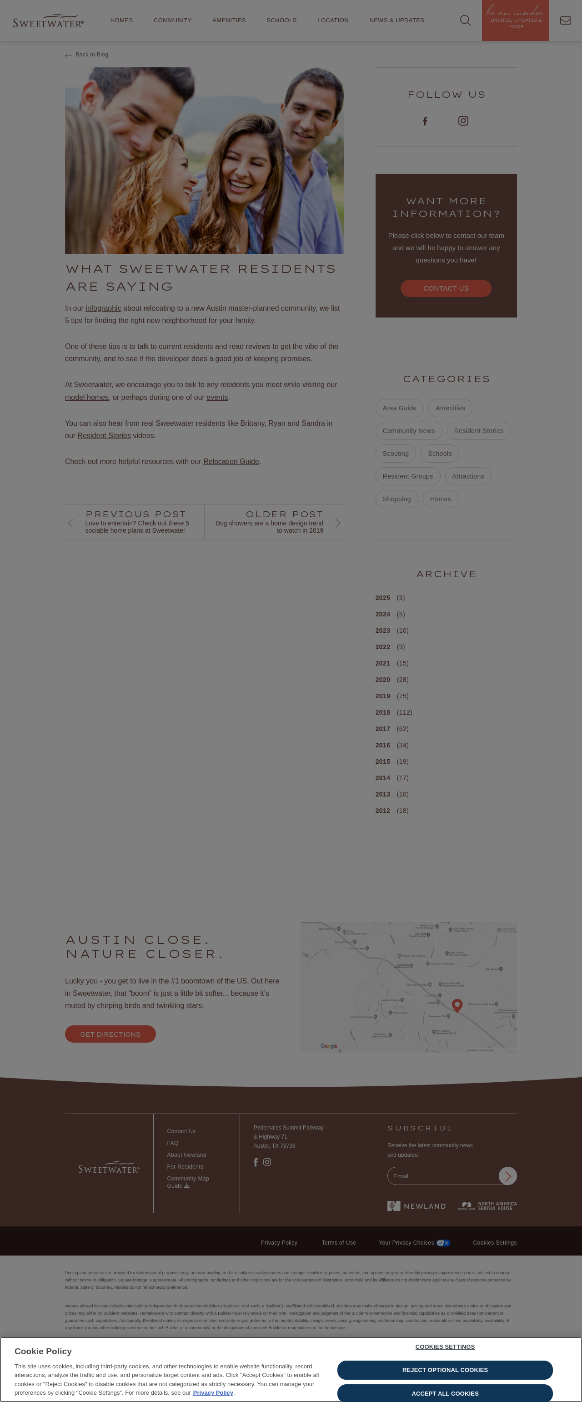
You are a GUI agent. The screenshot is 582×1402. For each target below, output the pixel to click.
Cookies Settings (445, 1348)
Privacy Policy (213, 1394)
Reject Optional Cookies (445, 1370)
